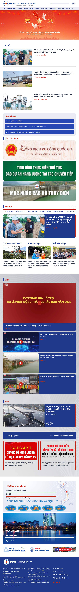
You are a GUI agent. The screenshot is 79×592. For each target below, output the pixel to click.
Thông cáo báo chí (28, 8)
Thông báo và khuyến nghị (16, 490)
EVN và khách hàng (16, 486)
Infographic (13, 435)
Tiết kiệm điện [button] (52, 8)
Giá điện (9, 494)
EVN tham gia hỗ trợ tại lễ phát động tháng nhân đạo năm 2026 (28, 326)
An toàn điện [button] (43, 8)
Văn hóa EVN (12, 531)
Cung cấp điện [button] (69, 8)
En (74, 3)
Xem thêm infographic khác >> (61, 435)
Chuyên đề (11, 116)
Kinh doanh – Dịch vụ (58, 211)
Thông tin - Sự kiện (40, 55)
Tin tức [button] (37, 8)
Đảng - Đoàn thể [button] (17, 8)
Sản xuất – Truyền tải (40, 99)
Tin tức (8, 206)
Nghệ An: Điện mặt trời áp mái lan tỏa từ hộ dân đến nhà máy (58, 409)
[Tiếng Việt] (19, 3)
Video (8, 280)
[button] (76, 25)
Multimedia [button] (61, 8)
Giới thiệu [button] (9, 8)
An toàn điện (34, 243)
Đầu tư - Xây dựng (32, 211)
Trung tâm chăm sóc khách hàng (18, 498)
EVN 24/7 (7, 328)
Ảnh (7, 401)
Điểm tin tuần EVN (20, 211)
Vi (72, 3)
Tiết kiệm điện (59, 243)
